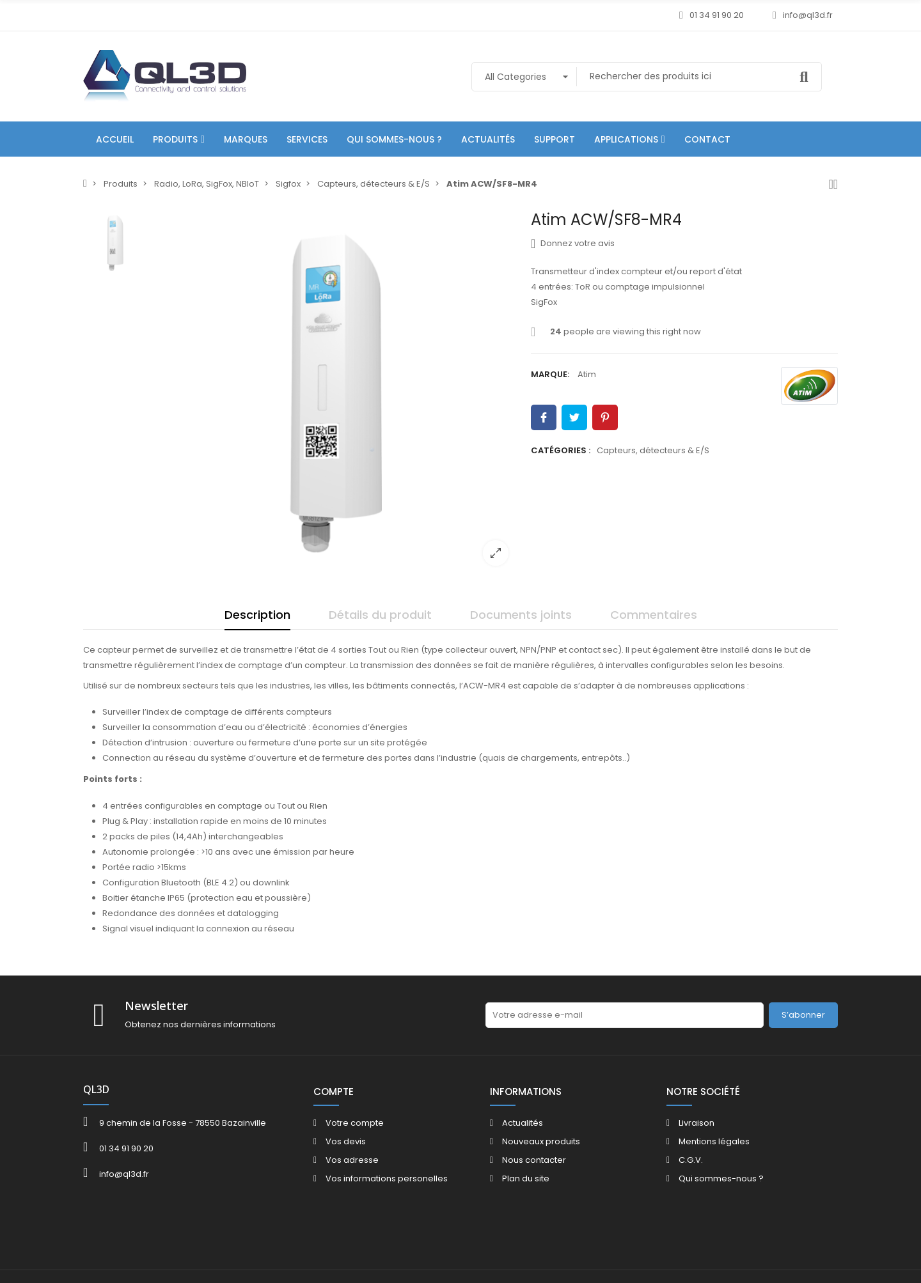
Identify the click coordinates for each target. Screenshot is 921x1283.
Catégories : (560, 450)
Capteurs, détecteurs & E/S (653, 450)
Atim (587, 374)
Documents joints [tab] (521, 615)
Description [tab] (257, 615)
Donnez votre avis (573, 243)
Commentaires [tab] (653, 615)
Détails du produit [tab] (380, 615)
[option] (336, 393)
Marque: (550, 374)
